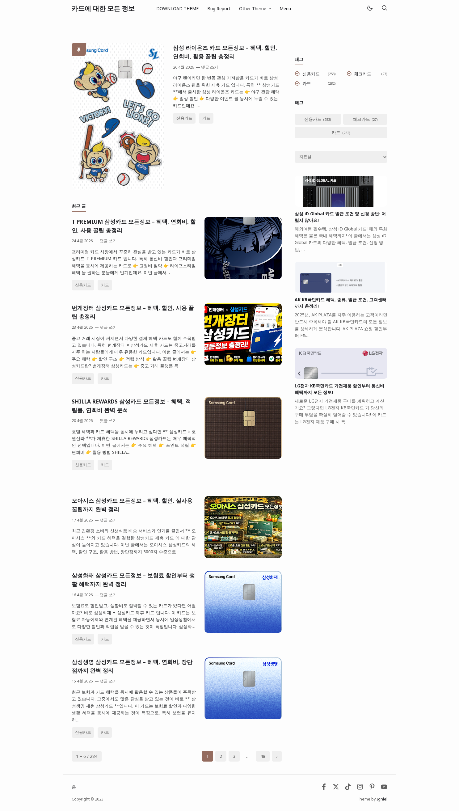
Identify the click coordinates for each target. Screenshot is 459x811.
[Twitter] (336, 788)
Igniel (382, 799)
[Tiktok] (348, 788)
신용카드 (184, 118)
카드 (206, 118)
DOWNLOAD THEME (177, 8)
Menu (285, 8)
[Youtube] (384, 788)
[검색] (384, 8)
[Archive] (341, 157)
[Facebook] (324, 788)
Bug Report (218, 8)
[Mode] (369, 8)
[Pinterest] (372, 788)
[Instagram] (360, 788)
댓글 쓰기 (209, 67)
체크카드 (362, 74)
